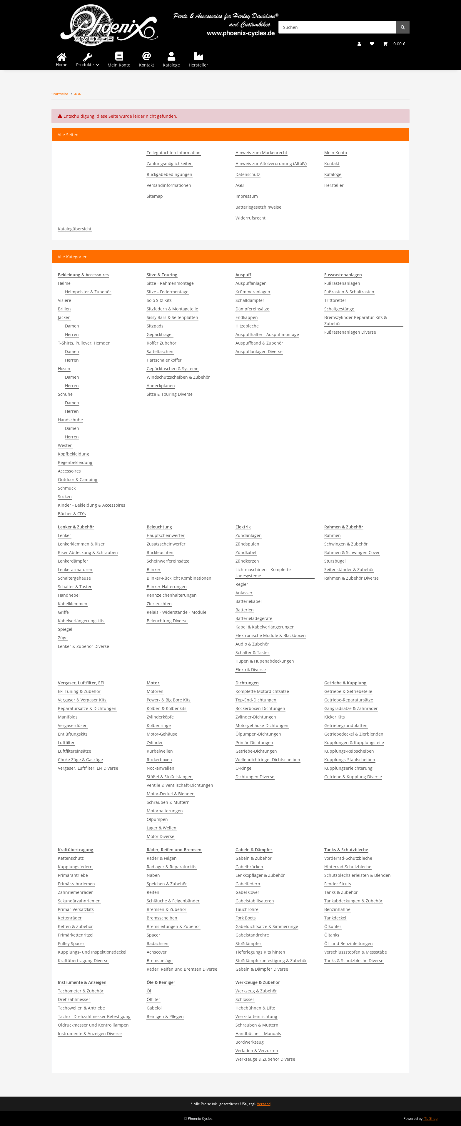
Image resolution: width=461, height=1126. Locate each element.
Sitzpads (155, 326)
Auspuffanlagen (251, 283)
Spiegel (65, 629)
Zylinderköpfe (160, 717)
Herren (72, 334)
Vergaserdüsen (73, 725)
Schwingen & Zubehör (346, 544)
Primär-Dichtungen (254, 742)
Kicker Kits (334, 717)
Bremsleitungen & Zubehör (173, 926)
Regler (241, 584)
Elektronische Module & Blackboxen (270, 635)
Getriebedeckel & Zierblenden (353, 734)
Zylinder (155, 742)
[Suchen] (337, 27)
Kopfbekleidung (73, 454)
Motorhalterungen (165, 811)
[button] (359, 43)
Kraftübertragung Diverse (83, 960)
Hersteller (198, 65)
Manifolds (68, 717)
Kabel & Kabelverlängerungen (265, 627)
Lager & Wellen (161, 828)
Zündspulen (247, 544)
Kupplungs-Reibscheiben (349, 751)
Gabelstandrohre (252, 935)
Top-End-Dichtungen (255, 700)
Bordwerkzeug (249, 1042)
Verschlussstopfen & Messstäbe (355, 952)
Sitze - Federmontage (167, 292)
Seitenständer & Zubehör (349, 569)
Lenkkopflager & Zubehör (260, 875)
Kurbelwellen (160, 751)
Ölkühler (332, 926)
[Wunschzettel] (371, 43)
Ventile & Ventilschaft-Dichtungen (180, 785)
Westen (65, 445)
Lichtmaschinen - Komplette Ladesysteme (263, 572)
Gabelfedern (247, 884)
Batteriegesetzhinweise (258, 207)
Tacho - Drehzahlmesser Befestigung (94, 1016)
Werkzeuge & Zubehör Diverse (265, 1059)
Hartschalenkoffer (164, 360)
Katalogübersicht (74, 229)
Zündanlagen (248, 535)
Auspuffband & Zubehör (259, 343)
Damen (72, 326)
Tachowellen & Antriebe (81, 1008)
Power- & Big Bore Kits (169, 700)
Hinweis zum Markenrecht (261, 152)
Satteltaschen (160, 351)
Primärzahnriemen (76, 884)
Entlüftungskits (73, 734)
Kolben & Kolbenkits (166, 708)
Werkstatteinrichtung (256, 1016)
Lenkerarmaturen (75, 569)
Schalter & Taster (75, 586)
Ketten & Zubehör (75, 926)
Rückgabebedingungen (169, 174)
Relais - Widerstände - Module (176, 612)
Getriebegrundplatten (346, 725)
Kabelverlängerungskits (81, 620)
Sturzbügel (335, 561)
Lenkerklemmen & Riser (81, 544)
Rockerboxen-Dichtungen (260, 708)
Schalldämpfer (249, 300)
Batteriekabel (248, 601)
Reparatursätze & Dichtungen (87, 708)
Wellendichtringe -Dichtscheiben (267, 759)
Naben (153, 875)
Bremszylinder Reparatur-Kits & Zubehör (355, 320)
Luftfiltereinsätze (74, 751)
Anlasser (244, 593)
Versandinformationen (169, 185)
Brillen (64, 309)
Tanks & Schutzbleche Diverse (353, 960)
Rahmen (332, 535)
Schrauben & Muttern (168, 802)
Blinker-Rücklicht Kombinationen (179, 578)
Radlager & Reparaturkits (171, 866)
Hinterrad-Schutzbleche (347, 866)
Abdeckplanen (161, 385)
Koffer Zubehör (161, 343)
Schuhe (65, 394)
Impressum (246, 196)
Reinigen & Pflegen (165, 1016)
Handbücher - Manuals (258, 1033)
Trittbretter (335, 300)
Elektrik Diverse (250, 669)
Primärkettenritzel (75, 935)
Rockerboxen (159, 759)
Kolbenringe (159, 725)
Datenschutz (247, 174)
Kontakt (146, 65)
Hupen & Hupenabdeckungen (264, 661)
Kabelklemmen (72, 603)
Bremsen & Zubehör (166, 909)
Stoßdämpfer (248, 943)
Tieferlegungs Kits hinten (260, 952)
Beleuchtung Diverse (167, 620)
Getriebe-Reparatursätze (348, 700)
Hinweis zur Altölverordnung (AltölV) (271, 163)
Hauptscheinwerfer (166, 535)
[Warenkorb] (394, 43)
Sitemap (155, 196)
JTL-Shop (430, 1118)
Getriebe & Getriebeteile (348, 691)
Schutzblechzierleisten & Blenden (357, 875)
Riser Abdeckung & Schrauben (88, 552)
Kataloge (171, 65)
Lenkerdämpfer (73, 561)
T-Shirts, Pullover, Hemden (84, 343)
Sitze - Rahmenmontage (170, 283)
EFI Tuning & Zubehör (79, 691)
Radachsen (157, 943)
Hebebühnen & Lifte (255, 1008)
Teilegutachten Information (174, 152)
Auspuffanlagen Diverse (259, 351)
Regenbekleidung (75, 462)
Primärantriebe (73, 875)
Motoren (155, 691)
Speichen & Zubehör (167, 884)
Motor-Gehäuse (162, 734)
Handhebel (69, 595)
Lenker (64, 535)
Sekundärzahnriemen (79, 901)
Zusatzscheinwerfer (166, 544)
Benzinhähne (337, 909)
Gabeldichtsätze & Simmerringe (266, 926)
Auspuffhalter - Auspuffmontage (267, 334)
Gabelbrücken (249, 866)
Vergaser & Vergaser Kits (82, 700)
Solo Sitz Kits (159, 300)
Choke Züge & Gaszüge (80, 759)
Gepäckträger (160, 334)
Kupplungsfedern (75, 866)
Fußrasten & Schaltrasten (349, 292)
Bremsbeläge (160, 960)
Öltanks (331, 935)
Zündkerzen (247, 561)
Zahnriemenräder (75, 892)
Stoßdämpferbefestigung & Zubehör (271, 960)
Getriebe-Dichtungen (256, 751)
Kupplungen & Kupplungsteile (354, 742)
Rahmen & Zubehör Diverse (351, 578)
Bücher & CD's (72, 513)
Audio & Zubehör (252, 644)
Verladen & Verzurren (256, 1050)
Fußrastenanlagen (342, 283)
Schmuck (67, 488)
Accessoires (69, 471)
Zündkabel (245, 552)
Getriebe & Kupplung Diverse (353, 776)
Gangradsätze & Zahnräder (351, 708)
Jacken (64, 317)
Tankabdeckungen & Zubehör (353, 901)
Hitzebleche (247, 326)
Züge (63, 638)
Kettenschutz (71, 858)
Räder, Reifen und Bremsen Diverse (182, 969)
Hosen (64, 368)
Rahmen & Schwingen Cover (352, 552)
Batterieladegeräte (253, 618)
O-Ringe (243, 768)
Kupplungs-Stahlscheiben (349, 759)
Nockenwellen (160, 768)
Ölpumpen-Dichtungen (258, 734)
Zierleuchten (159, 603)
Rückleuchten (160, 552)
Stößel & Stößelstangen (170, 776)
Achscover (157, 952)
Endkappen (246, 317)
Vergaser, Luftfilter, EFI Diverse (88, 768)
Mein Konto (119, 65)
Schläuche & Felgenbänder (173, 901)
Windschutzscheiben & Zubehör (178, 377)
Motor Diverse (160, 836)
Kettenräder (70, 918)
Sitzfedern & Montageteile (172, 309)
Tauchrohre (246, 909)
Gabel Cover (247, 892)
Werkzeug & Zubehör (256, 991)
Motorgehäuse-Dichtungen (261, 725)
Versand (263, 1103)
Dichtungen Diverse (254, 776)
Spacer (153, 935)
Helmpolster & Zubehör (88, 292)
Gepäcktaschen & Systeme (172, 368)
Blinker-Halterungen (167, 586)
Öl (149, 991)
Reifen (153, 892)
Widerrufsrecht (250, 218)
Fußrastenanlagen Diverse (350, 332)
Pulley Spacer (71, 943)
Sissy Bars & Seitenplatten (172, 317)
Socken (65, 496)
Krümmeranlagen (252, 292)
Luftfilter (66, 742)
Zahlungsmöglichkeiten (170, 163)
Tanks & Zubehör (341, 892)
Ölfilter (153, 999)
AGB (239, 185)
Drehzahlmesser (74, 999)
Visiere (64, 300)
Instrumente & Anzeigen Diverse (90, 1033)
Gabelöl (154, 1008)
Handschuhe (70, 420)
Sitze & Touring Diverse (170, 394)
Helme (64, 283)
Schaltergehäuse (74, 578)
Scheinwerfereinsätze (168, 561)
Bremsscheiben (162, 918)
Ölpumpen (157, 819)
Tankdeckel (335, 918)
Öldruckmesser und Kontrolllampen (93, 1025)
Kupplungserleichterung (348, 768)
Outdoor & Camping (77, 479)
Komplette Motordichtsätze (262, 691)
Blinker (154, 569)
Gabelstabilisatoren (254, 901)
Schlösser (244, 999)
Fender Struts (337, 884)
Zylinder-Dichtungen (255, 717)
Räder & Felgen (162, 858)
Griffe (63, 612)
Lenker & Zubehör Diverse (83, 646)
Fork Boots (245, 918)
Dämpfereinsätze (252, 309)
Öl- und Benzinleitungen (348, 943)
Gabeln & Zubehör (253, 858)
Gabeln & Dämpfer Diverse (261, 969)
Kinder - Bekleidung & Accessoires (91, 505)
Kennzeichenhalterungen (172, 595)
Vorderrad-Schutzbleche (348, 858)
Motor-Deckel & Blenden (171, 793)
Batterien (244, 610)
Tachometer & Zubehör (80, 991)
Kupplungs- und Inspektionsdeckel (92, 952)
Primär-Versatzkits (76, 909)
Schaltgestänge (339, 309)
